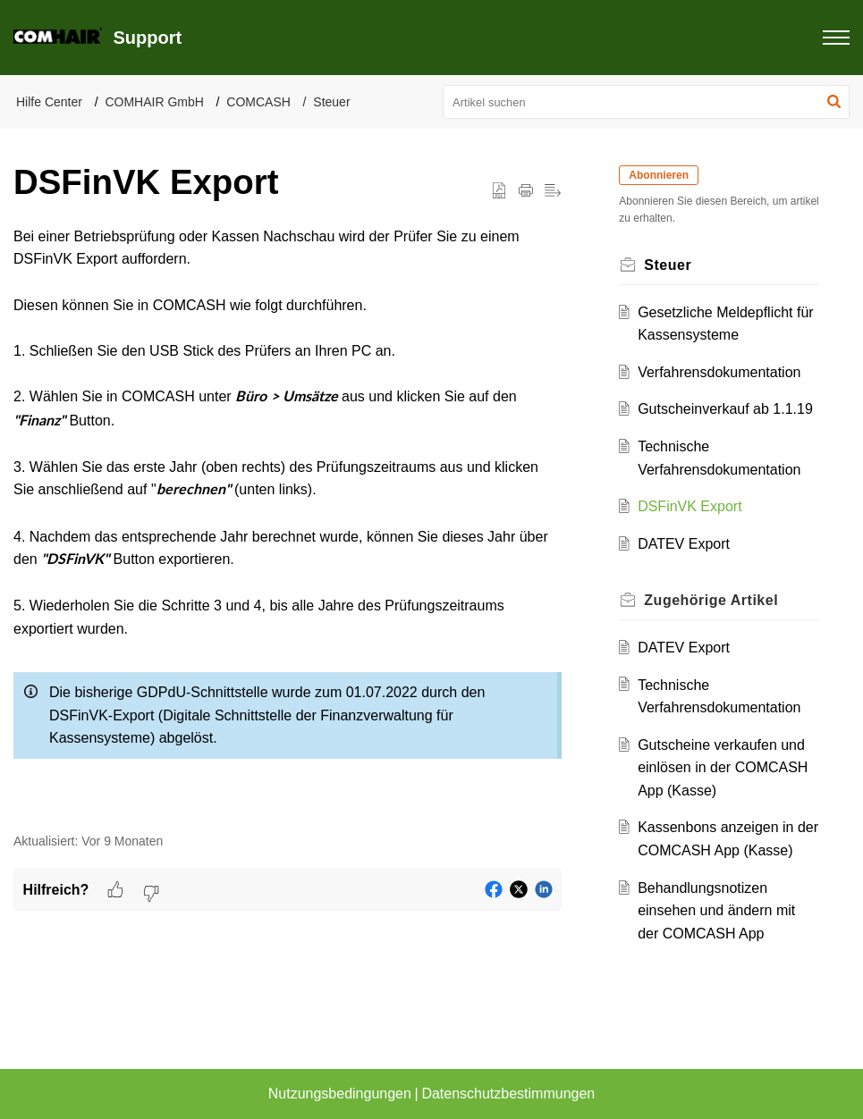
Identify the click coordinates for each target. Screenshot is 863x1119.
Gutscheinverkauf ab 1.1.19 (725, 408)
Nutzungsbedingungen (339, 1093)
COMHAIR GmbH (154, 102)
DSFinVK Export (689, 506)
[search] (646, 102)
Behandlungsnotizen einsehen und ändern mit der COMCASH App (716, 910)
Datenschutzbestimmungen (508, 1093)
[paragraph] (287, 519)
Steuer (331, 102)
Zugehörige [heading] (711, 600)
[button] (834, 102)
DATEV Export (684, 543)
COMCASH (258, 102)
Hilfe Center (49, 102)
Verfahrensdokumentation (719, 372)
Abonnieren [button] (659, 175)
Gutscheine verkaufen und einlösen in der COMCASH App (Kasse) (723, 767)
